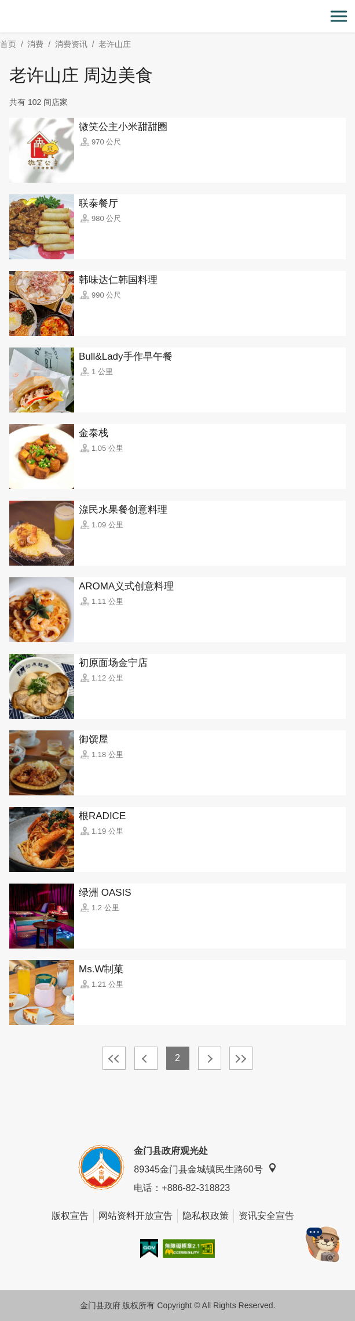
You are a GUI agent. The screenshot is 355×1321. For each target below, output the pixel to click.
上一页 (146, 1058)
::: (4, 7)
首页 (8, 44)
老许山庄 (114, 44)
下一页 (209, 1058)
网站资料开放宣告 (135, 1216)
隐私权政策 (205, 1216)
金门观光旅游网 (177, 16)
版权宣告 (70, 1216)
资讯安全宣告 (266, 1216)
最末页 (240, 1058)
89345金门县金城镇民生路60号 (205, 1168)
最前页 (114, 1058)
